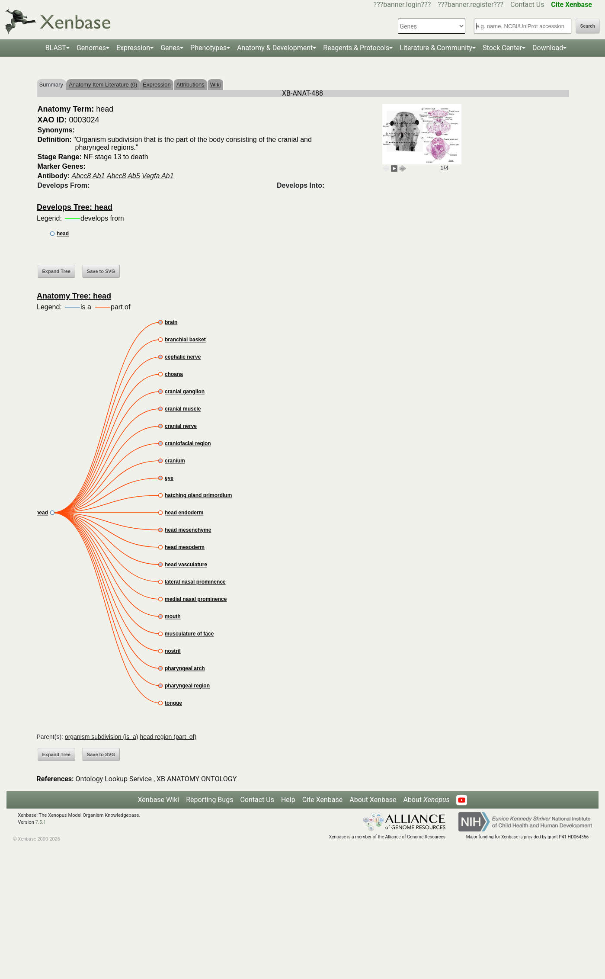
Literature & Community (436, 48)
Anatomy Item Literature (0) (103, 84)
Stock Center (502, 48)
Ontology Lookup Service (114, 779)
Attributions (190, 84)
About (426, 800)
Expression (133, 48)
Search (587, 26)
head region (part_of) (168, 736)
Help (288, 800)
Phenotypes (208, 48)
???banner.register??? (470, 4)
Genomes (91, 48)
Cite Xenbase (322, 800)
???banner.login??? (402, 4)
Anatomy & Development (275, 48)
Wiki (215, 84)
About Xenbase (372, 800)
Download (547, 48)
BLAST (55, 48)
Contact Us (527, 4)
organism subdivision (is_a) (101, 736)
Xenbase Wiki (158, 800)
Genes (170, 48)
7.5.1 (40, 822)
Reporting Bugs (209, 800)
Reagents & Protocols (356, 48)
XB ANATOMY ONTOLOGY (197, 779)
